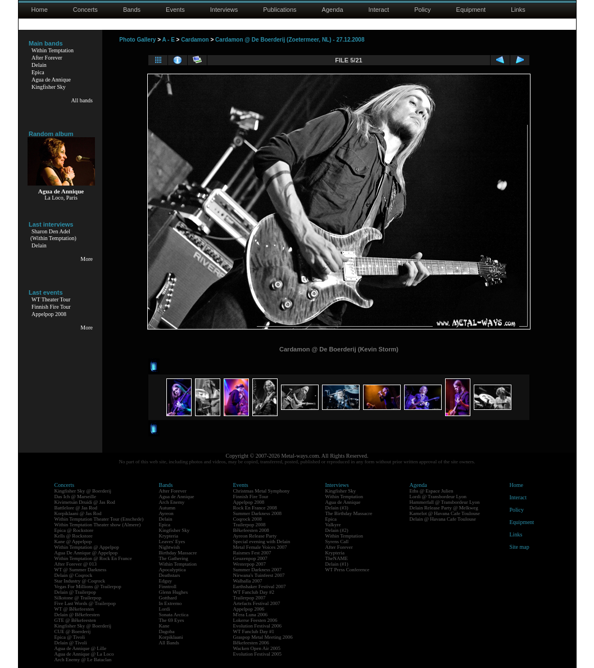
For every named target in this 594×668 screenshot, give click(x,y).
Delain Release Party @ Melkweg (444, 508)
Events (175, 9)
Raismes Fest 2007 (252, 553)
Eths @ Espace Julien (432, 491)
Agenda (332, 9)
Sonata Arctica (174, 614)
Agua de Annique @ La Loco (84, 654)
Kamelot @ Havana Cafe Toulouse (445, 513)
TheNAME (336, 558)
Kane (164, 626)
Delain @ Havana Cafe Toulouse (443, 519)
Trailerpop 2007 (249, 598)
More (86, 259)
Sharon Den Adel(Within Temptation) (53, 234)
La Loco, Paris (61, 198)
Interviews (224, 9)
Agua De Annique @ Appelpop (86, 553)
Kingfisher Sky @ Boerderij (83, 491)
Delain (39, 65)
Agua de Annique (51, 79)
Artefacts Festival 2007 (256, 603)
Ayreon (166, 513)
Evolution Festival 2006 (257, 626)
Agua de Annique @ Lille (81, 648)
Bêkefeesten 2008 (251, 530)
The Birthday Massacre (349, 513)
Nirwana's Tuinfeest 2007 (259, 575)
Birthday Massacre (178, 553)
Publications (279, 9)
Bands (131, 9)
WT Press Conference (347, 569)
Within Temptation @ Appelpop (87, 547)
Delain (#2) (336, 530)
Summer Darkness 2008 (257, 513)
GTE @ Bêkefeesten (75, 620)
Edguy (166, 581)
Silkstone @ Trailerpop (78, 598)
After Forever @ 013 (76, 564)
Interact (379, 9)
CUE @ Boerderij (73, 631)
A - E (168, 40)
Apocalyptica (172, 569)
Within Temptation (52, 50)
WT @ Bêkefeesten (74, 609)
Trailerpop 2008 (249, 524)
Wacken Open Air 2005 (257, 648)
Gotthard (168, 598)
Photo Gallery (137, 40)
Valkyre (333, 524)
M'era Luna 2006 (250, 614)
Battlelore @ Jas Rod (76, 508)
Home (39, 9)
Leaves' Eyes (172, 541)
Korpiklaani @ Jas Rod (78, 513)
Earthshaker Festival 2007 (259, 586)
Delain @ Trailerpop (75, 592)
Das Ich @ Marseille (76, 496)
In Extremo (170, 603)
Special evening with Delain (262, 541)
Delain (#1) (336, 564)
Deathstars (169, 575)
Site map (519, 547)
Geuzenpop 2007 (250, 558)
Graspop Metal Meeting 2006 (263, 637)
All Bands (169, 643)
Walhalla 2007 (247, 581)
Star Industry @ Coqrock (80, 581)
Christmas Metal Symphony (261, 491)
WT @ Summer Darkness (81, 569)
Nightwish (169, 547)
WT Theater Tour (50, 299)
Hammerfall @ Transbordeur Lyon (445, 502)
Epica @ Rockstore (74, 530)
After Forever (46, 58)
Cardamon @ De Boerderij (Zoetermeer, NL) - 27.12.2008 (289, 40)
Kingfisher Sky (48, 87)
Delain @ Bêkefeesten (77, 614)
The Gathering (173, 558)
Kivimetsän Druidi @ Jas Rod (85, 502)
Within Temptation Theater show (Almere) (98, 524)
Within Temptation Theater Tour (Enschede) (99, 519)
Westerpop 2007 (249, 564)
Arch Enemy (172, 502)
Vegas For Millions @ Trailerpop (88, 586)
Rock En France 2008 (255, 508)
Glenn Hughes (173, 592)
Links (518, 9)
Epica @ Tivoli (70, 637)
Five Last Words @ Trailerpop (85, 603)
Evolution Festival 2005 (257, 654)
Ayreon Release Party (255, 536)
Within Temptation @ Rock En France (93, 558)
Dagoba (167, 631)
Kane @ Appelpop (73, 541)
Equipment (471, 9)
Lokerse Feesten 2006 (255, 620)
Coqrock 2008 (247, 519)
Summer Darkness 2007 (257, 569)
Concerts (85, 9)
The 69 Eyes (171, 620)
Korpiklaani (171, 637)
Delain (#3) (336, 508)
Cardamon (194, 40)
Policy (422, 9)
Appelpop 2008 (48, 314)
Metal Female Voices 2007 (260, 547)
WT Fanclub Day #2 (254, 592)
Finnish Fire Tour (51, 307)
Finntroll (168, 586)
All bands (82, 100)
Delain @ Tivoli (71, 643)
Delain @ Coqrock (74, 575)
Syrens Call (337, 541)
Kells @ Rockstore (74, 536)
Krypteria (168, 536)
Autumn (167, 508)
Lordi (164, 609)
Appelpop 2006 (249, 609)
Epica (37, 72)
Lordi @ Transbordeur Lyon (438, 496)
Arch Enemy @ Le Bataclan (83, 659)
